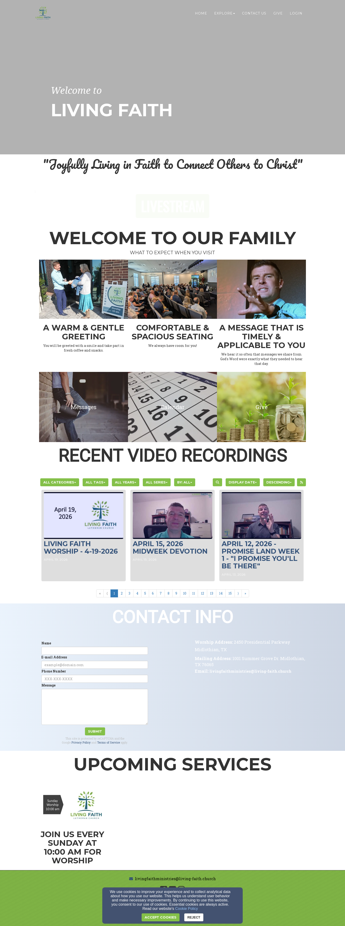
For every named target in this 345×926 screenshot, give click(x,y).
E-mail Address (54, 657)
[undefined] (83, 407)
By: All (184, 482)
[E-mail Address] (94, 665)
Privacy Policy (81, 742)
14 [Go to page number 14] (221, 593)
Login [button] (296, 13)
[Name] (94, 651)
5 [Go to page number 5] (145, 593)
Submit (95, 731)
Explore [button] (224, 13)
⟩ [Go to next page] (238, 593)
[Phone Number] (94, 679)
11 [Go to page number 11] (193, 593)
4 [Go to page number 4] (137, 593)
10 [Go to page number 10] (184, 593)
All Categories (59, 482)
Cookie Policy (186, 909)
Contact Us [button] (254, 13)
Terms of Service (108, 742)
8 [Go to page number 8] (168, 593)
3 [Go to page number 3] (129, 593)
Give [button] (278, 13)
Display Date (243, 482)
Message (48, 685)
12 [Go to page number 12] (202, 593)
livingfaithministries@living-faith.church (175, 878)
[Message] (94, 707)
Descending (279, 482)
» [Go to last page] (245, 593)
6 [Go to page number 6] (153, 593)
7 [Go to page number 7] (161, 593)
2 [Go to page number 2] (122, 593)
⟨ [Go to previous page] (107, 593)
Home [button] (201, 13)
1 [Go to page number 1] (114, 593)
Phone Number (53, 671)
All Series (157, 482)
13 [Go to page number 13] (211, 593)
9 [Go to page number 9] (176, 593)
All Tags (95, 482)
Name (46, 643)
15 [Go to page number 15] (230, 593)
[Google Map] (250, 716)
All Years (125, 482)
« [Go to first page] (100, 593)
